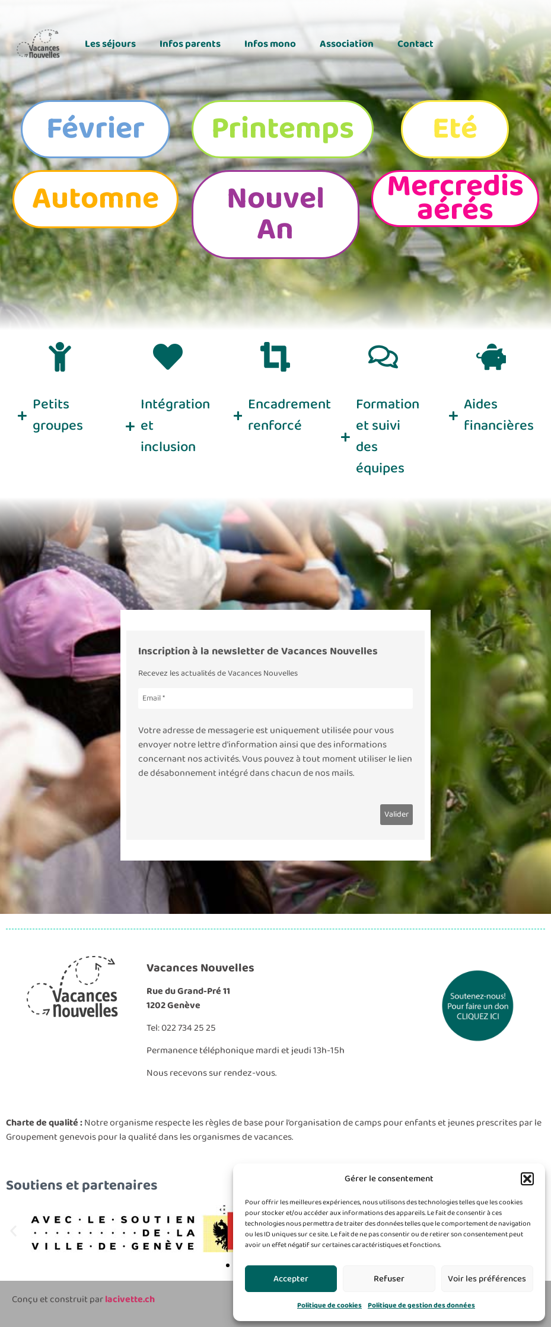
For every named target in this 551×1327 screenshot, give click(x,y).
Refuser (389, 1279)
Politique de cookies (329, 1305)
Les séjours (110, 44)
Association (347, 44)
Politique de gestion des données (421, 1305)
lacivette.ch (130, 1299)
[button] (527, 1179)
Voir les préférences (487, 1279)
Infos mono (270, 44)
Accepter (290, 1279)
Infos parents (190, 44)
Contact (415, 44)
